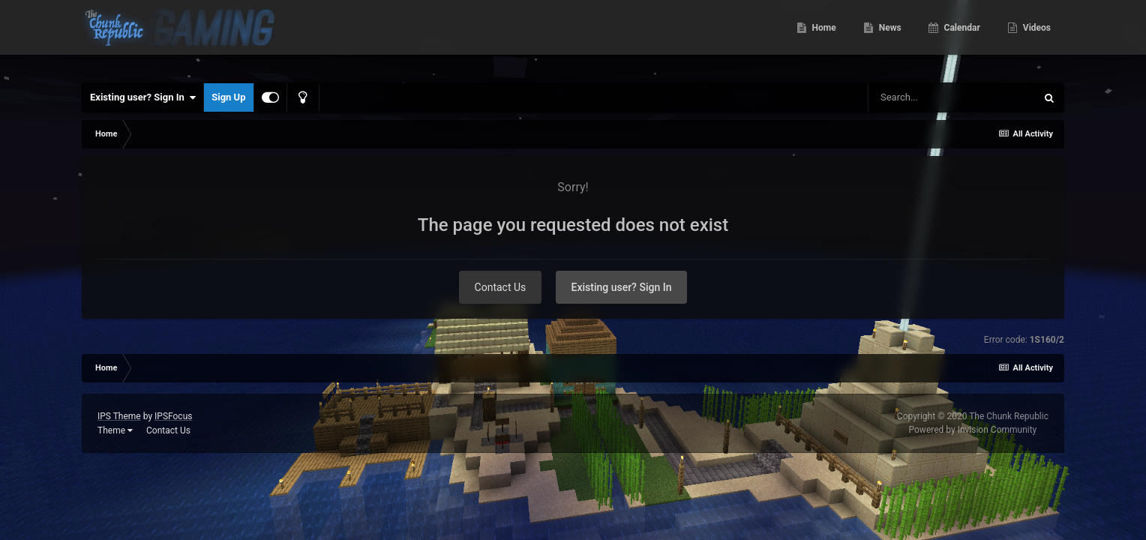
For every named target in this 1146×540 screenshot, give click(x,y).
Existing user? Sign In (143, 97)
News (889, 37)
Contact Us (500, 287)
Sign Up (228, 97)
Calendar (961, 37)
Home (823, 37)
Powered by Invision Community (973, 429)
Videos (1036, 37)
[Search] (951, 97)
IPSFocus (173, 416)
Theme (115, 430)
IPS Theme (119, 416)
